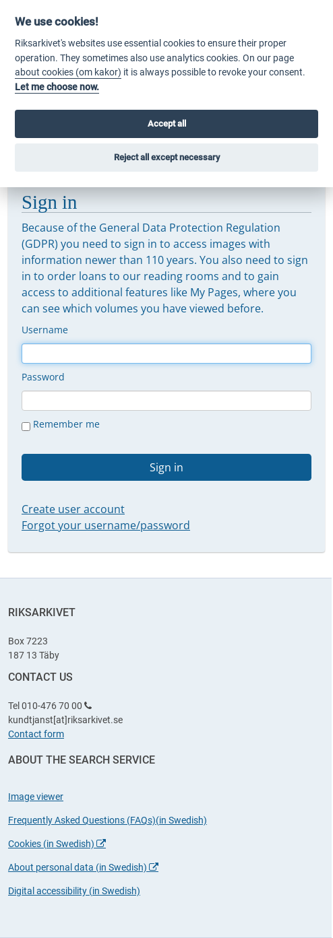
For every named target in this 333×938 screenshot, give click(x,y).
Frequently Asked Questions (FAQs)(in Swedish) (107, 820)
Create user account (73, 509)
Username (45, 329)
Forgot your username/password (106, 525)
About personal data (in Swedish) (83, 867)
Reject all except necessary (167, 157)
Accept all (167, 124)
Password (43, 376)
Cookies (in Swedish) (57, 843)
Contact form (36, 734)
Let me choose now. (57, 87)
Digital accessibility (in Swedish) (74, 890)
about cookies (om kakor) (68, 72)
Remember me (61, 424)
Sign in (166, 467)
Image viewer (35, 796)
